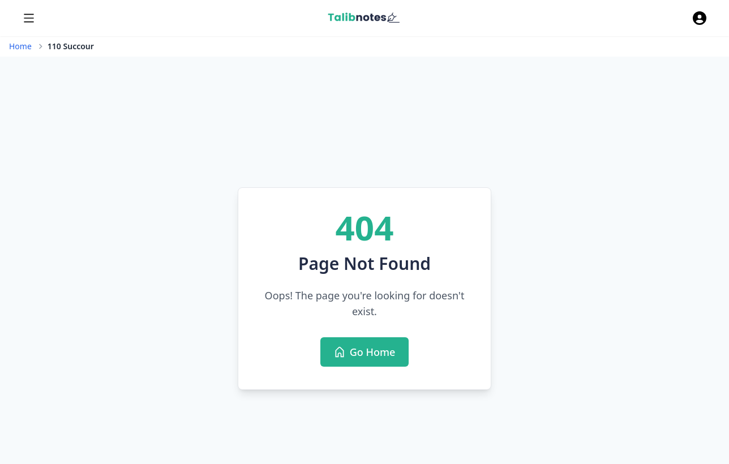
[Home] (364, 18)
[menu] (29, 18)
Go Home (371, 356)
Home (20, 46)
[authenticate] (699, 18)
